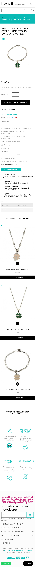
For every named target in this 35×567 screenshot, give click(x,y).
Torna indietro (11, 169)
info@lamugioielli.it (24, 550)
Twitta (13, 118)
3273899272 (10, 550)
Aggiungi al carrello (15, 103)
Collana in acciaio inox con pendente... (17, 329)
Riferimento (6, 165)
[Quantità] (15, 94)
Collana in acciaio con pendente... (17, 269)
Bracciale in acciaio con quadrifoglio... (17, 389)
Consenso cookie (24, 552)
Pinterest (16, 118)
